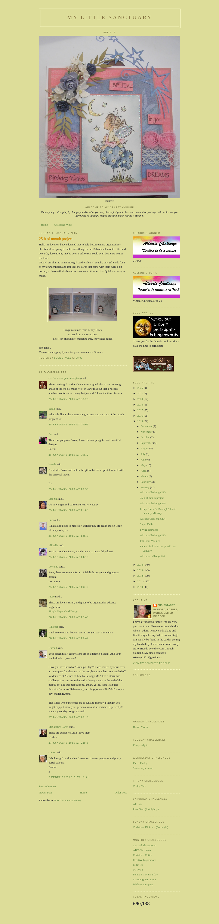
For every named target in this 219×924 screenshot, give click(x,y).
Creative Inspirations (144, 860)
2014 (140, 564)
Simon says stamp (143, 768)
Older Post (121, 792)
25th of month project (152, 497)
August (145, 448)
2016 (140, 415)
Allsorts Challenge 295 (153, 492)
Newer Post (45, 792)
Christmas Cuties (142, 855)
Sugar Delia (146, 524)
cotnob (52, 752)
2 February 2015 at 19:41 (69, 777)
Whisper (53, 626)
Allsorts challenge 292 (152, 556)
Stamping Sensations (144, 879)
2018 (140, 404)
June (143, 459)
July (143, 454)
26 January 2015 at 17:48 (69, 617)
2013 (140, 570)
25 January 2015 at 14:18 (69, 557)
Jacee (52, 596)
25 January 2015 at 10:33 (69, 489)
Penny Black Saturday (145, 874)
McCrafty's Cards (58, 726)
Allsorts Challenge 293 (153, 535)
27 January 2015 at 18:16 (69, 717)
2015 (140, 421)
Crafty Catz (139, 786)
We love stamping (143, 884)
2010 (140, 586)
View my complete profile (151, 663)
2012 (140, 575)
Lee (51, 519)
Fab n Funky (140, 763)
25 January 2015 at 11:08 (69, 510)
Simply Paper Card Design (63, 611)
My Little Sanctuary (109, 17)
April (144, 470)
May (143, 465)
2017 (140, 410)
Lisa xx (53, 498)
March (145, 476)
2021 (140, 393)
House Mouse (140, 727)
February (146, 481)
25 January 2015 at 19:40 (69, 586)
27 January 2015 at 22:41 (69, 742)
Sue (51, 434)
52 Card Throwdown (144, 845)
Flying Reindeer (149, 529)
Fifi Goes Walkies (150, 540)
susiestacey (166, 605)
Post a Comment (48, 786)
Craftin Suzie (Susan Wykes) (65, 378)
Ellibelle (53, 545)
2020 (140, 399)
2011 (140, 581)
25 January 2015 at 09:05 (69, 424)
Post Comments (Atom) (67, 800)
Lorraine (53, 566)
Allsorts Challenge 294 (153, 518)
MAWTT (138, 869)
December (147, 426)
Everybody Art (141, 745)
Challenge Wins (63, 224)
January (145, 487)
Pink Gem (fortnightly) (146, 809)
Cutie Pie (138, 864)
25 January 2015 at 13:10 (69, 535)
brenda (52, 464)
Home (44, 224)
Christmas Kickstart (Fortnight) (150, 827)
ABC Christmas (142, 850)
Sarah (52, 408)
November (147, 431)
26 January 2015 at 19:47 (69, 638)
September (147, 442)
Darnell (53, 647)
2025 (140, 387)
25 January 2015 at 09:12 (69, 454)
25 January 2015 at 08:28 (69, 399)
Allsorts (137, 804)
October (145, 437)
